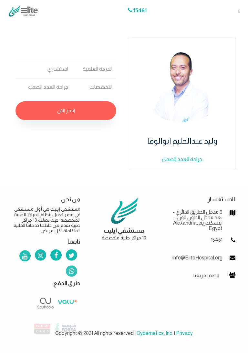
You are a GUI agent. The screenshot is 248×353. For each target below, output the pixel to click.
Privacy (184, 333)
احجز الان (66, 110)
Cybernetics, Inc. (155, 333)
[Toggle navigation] (237, 11)
